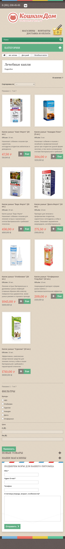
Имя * (6, 471)
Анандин (7, 411)
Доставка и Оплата (38, 33)
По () (4, 436)
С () (4, 428)
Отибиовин (8, 404)
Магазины (28, 30)
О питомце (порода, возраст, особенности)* (22, 494)
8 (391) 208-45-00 (11, 5)
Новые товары (12, 452)
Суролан (7, 408)
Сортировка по (8, 84)
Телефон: (8, 486)
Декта (6, 415)
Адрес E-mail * (10, 478)
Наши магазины (14, 458)
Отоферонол (9, 419)
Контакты (44, 30)
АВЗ (5, 400)
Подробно (9, 69)
